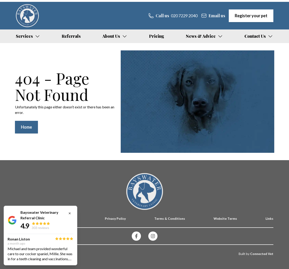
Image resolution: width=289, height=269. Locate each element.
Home (26, 127)
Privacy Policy (115, 218)
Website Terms (225, 218)
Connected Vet (261, 254)
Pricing (156, 36)
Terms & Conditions (169, 218)
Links (269, 218)
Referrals (71, 36)
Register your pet (251, 15)
